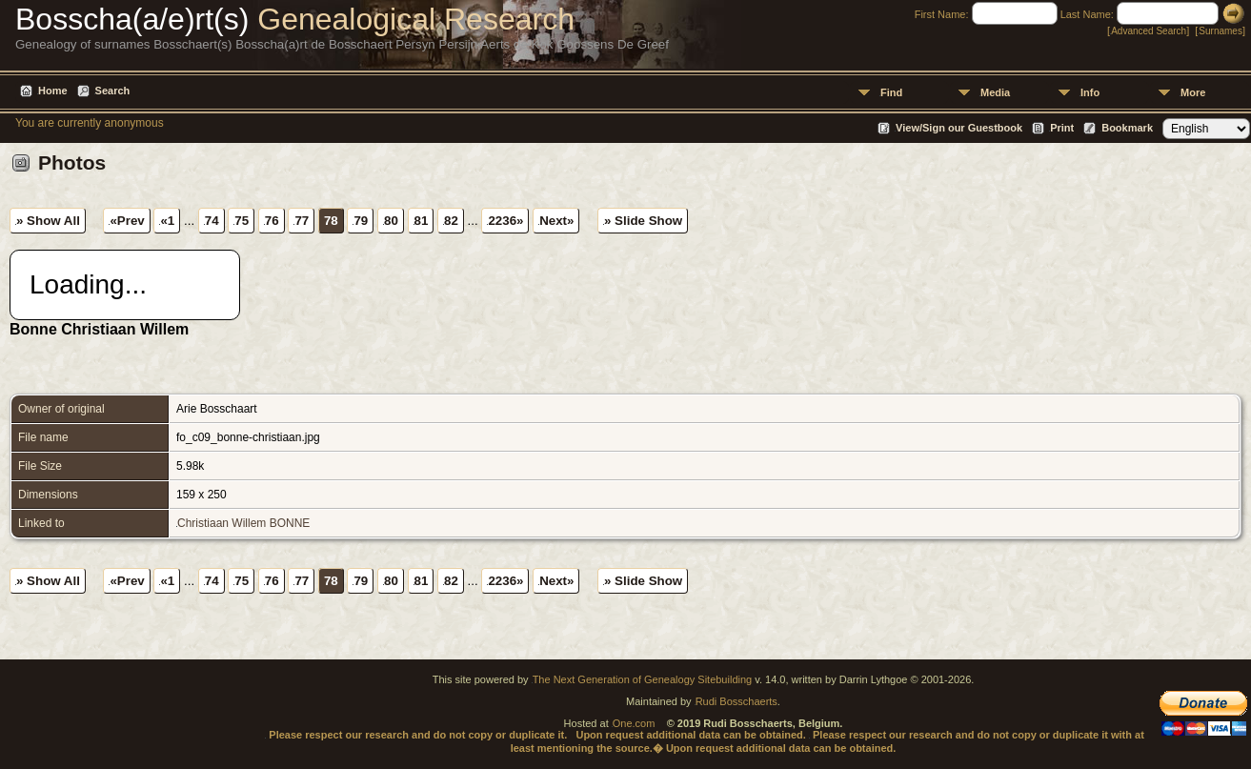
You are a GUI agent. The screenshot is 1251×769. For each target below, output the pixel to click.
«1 (167, 220)
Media (995, 92)
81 (421, 220)
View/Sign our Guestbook (959, 127)
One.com (634, 723)
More (1192, 92)
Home (53, 90)
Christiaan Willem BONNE (243, 523)
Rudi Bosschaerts (736, 701)
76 (272, 220)
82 (451, 220)
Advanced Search (1148, 31)
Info (1090, 92)
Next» (556, 220)
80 (391, 220)
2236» (505, 220)
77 (301, 220)
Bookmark (1127, 127)
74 (212, 220)
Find (891, 92)
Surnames (1220, 31)
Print (1062, 127)
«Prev (127, 220)
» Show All (48, 220)
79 (360, 220)
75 (241, 220)
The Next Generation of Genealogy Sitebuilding (643, 679)
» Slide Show (643, 220)
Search (113, 90)
